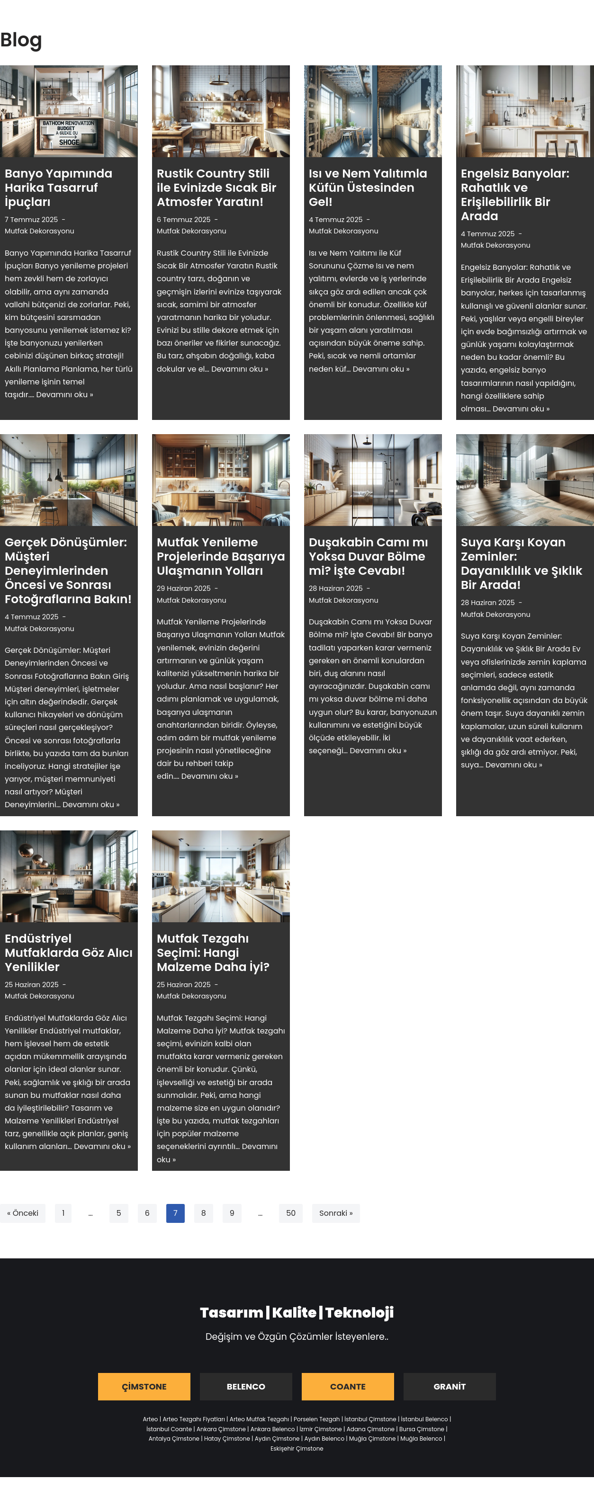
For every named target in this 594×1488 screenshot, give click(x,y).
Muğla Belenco (421, 1439)
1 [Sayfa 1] (63, 1213)
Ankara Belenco (273, 1429)
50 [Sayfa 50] (291, 1213)
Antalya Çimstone (174, 1439)
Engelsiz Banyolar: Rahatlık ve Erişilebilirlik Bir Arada (515, 194)
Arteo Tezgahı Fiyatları (193, 1419)
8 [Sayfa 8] (203, 1213)
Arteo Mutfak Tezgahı (259, 1419)
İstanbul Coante (169, 1429)
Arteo (150, 1419)
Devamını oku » (64, 394)
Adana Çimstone (371, 1429)
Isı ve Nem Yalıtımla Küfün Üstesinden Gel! (368, 187)
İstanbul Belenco (424, 1419)
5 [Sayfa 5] (119, 1213)
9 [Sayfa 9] (232, 1213)
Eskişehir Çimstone (297, 1448)
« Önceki (22, 1213)
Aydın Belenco (324, 1439)
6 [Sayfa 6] (147, 1213)
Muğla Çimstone (372, 1439)
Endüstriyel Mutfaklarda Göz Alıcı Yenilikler (69, 952)
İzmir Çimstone (320, 1429)
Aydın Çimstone (277, 1439)
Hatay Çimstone (227, 1439)
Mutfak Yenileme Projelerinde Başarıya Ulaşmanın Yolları (221, 556)
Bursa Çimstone (421, 1429)
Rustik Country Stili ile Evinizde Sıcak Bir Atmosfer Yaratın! (217, 187)
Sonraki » (335, 1213)
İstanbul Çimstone (370, 1419)
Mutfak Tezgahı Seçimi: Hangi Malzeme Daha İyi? (213, 952)
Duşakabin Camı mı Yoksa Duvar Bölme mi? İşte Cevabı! (368, 556)
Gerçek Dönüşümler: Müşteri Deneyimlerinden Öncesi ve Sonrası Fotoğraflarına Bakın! (68, 570)
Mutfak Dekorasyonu (39, 231)
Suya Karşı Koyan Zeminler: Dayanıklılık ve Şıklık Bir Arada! (522, 563)
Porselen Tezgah (317, 1419)
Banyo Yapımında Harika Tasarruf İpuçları (59, 187)
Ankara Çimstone (221, 1429)
